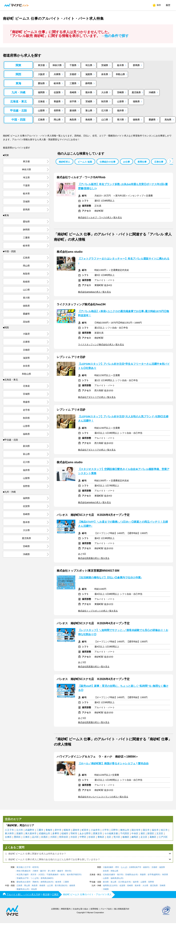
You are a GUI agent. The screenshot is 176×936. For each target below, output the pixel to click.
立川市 (19, 830)
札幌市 (112, 875)
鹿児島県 (136, 92)
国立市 (146, 830)
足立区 (144, 837)
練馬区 (134, 837)
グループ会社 (106, 909)
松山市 (26, 889)
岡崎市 (35, 882)
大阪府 (41, 74)
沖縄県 (152, 92)
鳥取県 (73, 119)
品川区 (35, 837)
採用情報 (94, 909)
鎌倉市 (60, 871)
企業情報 (55, 909)
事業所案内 (66, 909)
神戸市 (138, 867)
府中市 (58, 830)
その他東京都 (111, 833)
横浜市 (28, 871)
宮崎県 (120, 92)
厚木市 (68, 871)
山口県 (104, 119)
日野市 (114, 830)
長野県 (57, 110)
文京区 (159, 833)
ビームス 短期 (85, 162)
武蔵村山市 (44, 833)
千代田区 (124, 833)
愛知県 (41, 83)
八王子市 (9, 830)
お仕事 (126, 162)
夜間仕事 (142, 162)
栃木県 (120, 65)
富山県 (88, 110)
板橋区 (125, 837)
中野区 (82, 837)
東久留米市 (31, 833)
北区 (109, 837)
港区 (143, 833)
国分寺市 (136, 830)
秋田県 (104, 101)
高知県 (168, 119)
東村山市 (124, 830)
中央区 (134, 833)
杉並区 (92, 837)
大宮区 (41, 875)
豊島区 (101, 837)
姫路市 (146, 867)
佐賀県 (57, 92)
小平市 (105, 830)
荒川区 (116, 837)
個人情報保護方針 (121, 909)
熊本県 (88, 92)
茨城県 (104, 65)
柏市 (62, 875)
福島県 (136, 101)
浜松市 (50, 882)
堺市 (117, 867)
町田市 (85, 830)
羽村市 (73, 833)
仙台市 (134, 875)
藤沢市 (43, 871)
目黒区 (44, 837)
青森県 (57, 101)
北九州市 (113, 886)
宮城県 (88, 101)
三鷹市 (40, 830)
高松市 (64, 886)
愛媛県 (152, 119)
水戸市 (26, 878)
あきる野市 (85, 833)
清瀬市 (19, 833)
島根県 (88, 119)
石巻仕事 (158, 162)
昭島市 (67, 830)
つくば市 (34, 878)
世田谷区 (63, 837)
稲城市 (64, 833)
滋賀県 (88, 74)
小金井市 (95, 830)
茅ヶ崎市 (51, 871)
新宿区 (150, 833)
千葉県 (73, 65)
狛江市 (164, 830)
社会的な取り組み (80, 909)
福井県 (120, 110)
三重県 (73, 83)
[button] (170, 161)
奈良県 (104, 74)
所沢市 (33, 875)
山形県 (120, 101)
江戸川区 (163, 837)
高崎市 (50, 878)
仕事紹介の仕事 (107, 162)
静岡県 (88, 83)
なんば (124, 867)
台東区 (8, 837)
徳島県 (136, 119)
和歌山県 (120, 74)
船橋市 (56, 875)
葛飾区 (153, 837)
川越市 (26, 875)
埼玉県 (88, 65)
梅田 (111, 867)
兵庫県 (57, 74)
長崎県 (73, 92)
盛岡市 (157, 875)
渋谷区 (73, 837)
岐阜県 (57, 83)
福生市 (155, 830)
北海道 (41, 101)
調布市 (76, 830)
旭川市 (120, 875)
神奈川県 (57, 65)
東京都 (41, 65)
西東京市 (97, 833)
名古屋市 (27, 882)
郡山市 (120, 878)
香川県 (120, 119)
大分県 (104, 92)
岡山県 (57, 119)
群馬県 (136, 65)
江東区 (26, 837)
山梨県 (41, 110)
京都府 (73, 74)
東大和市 (9, 833)
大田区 (53, 837)
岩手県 (73, 101)
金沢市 (127, 882)
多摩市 (55, 833)
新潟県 (73, 110)
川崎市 (35, 871)
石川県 (104, 110)
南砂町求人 (64, 162)
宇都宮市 (77, 875)
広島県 (41, 119)
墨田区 (17, 837)
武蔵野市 (29, 830)
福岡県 (41, 92)
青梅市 (49, 830)
